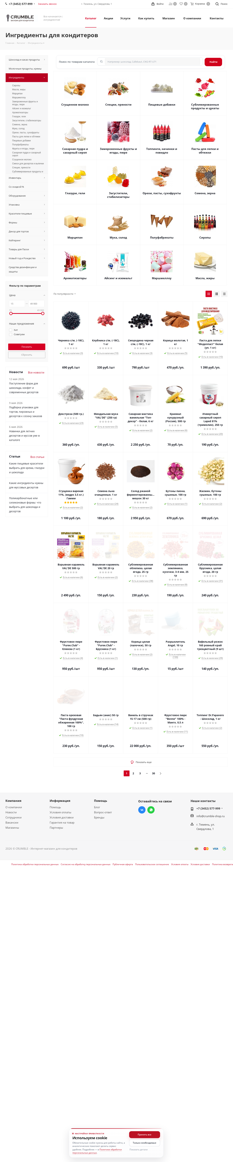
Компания (13, 801)
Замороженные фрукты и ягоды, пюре (118, 150)
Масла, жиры (205, 278)
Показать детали (139, 1149)
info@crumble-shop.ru (210, 816)
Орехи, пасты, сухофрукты (162, 193)
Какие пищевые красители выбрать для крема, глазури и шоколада (26, 468)
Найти (213, 61)
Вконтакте (142, 810)
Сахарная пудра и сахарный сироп (75, 150)
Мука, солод (118, 237)
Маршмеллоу (162, 278)
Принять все (144, 1134)
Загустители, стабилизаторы (118, 195)
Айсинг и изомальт (118, 278)
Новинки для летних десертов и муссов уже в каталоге (24, 435)
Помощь (55, 807)
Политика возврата (222, 864)
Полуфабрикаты (162, 237)
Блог (97, 807)
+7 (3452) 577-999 (208, 808)
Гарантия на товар (62, 822)
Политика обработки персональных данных (35, 864)
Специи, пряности (118, 104)
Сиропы (205, 237)
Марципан (75, 237)
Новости (11, 812)
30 (153, 773)
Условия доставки (62, 817)
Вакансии (11, 822)
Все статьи (37, 457)
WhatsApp (151, 810)
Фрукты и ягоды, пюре (23, 148)
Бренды (99, 817)
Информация (60, 801)
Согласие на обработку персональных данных (85, 864)
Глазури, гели (75, 193)
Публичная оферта (123, 864)
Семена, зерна (205, 193)
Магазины (12, 827)
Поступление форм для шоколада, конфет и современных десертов (23, 388)
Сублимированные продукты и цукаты (205, 106)
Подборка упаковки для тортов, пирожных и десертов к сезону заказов (25, 412)
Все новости (36, 372)
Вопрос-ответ (103, 812)
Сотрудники (13, 817)
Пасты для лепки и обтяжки (205, 150)
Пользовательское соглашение (152, 864)
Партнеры (56, 827)
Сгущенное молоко (75, 104)
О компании (13, 807)
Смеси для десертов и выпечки (28, 163)
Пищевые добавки (161, 104)
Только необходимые (144, 1142)
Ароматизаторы (75, 278)
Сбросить (26, 354)
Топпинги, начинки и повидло (161, 150)
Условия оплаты (60, 812)
